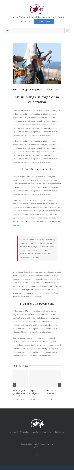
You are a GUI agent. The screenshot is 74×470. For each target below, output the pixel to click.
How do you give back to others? (19, 393)
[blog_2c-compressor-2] (37, 63)
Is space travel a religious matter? (36, 393)
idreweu (50, 444)
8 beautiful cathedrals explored (50, 393)
